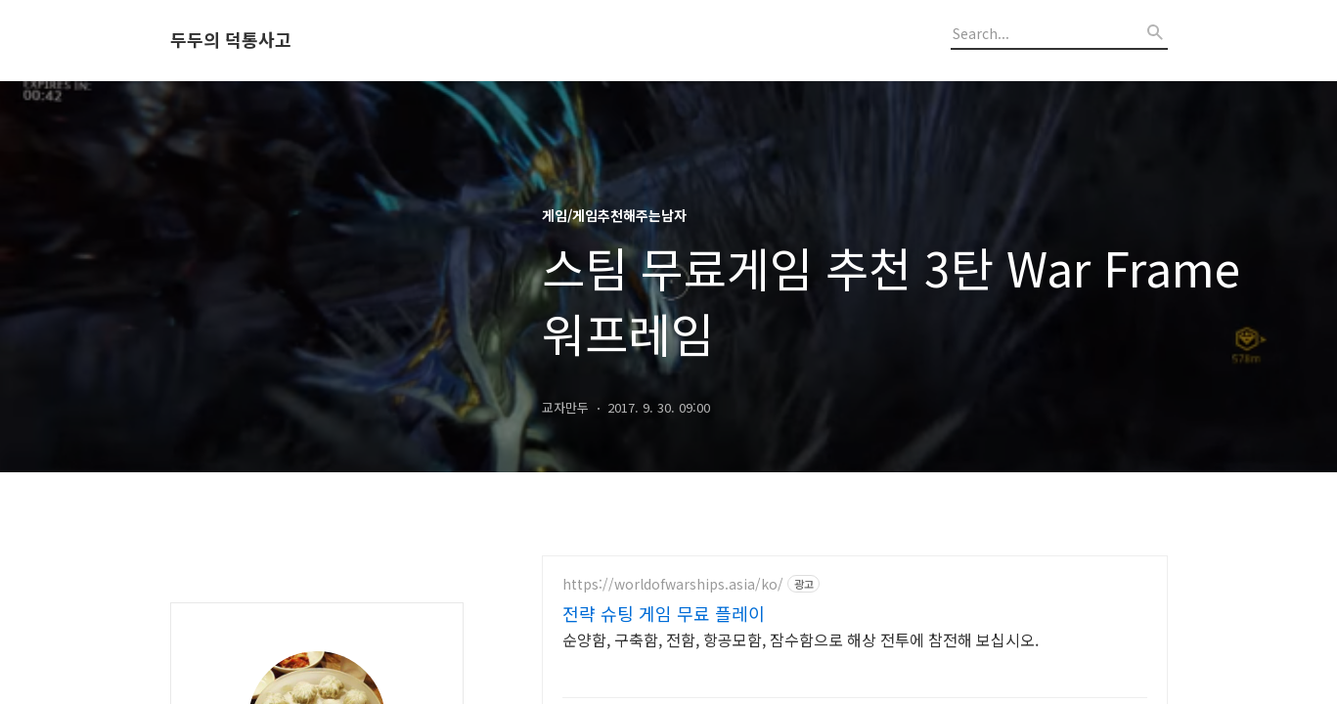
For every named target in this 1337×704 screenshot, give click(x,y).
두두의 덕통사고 (230, 40)
